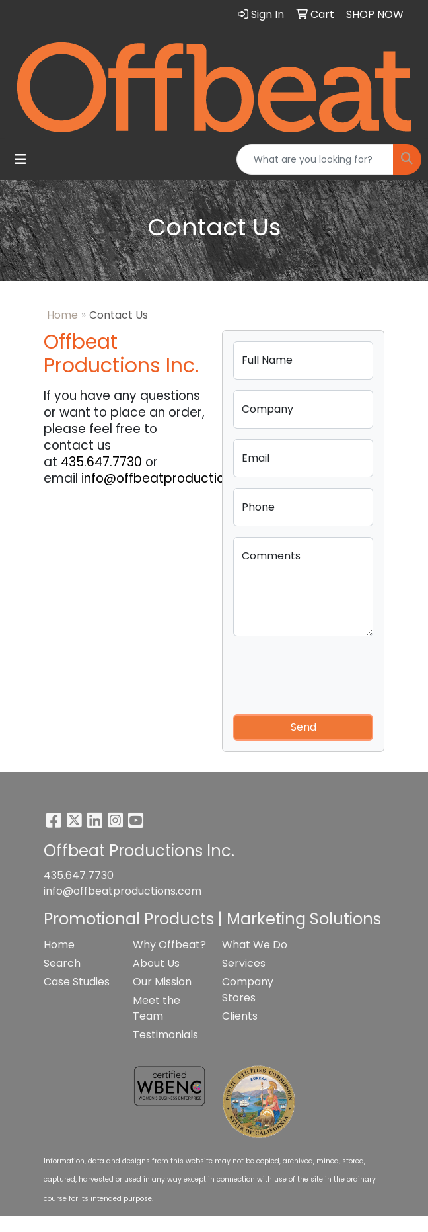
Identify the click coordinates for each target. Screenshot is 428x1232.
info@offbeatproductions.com (175, 478)
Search (62, 963)
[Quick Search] (315, 159)
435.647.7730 (101, 462)
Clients (240, 1016)
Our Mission (162, 981)
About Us (156, 963)
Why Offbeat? (169, 944)
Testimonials (165, 1034)
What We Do (254, 944)
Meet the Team (156, 1008)
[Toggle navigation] (20, 159)
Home (62, 315)
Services (244, 963)
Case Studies (77, 981)
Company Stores (247, 989)
